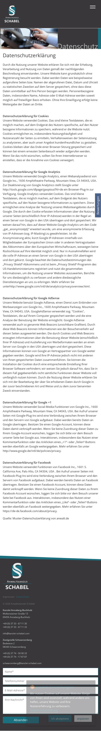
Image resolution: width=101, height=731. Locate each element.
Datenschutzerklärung (44, 710)
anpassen (83, 718)
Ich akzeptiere (60, 718)
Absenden (21, 720)
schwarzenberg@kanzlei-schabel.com (22, 663)
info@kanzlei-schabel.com (16, 633)
